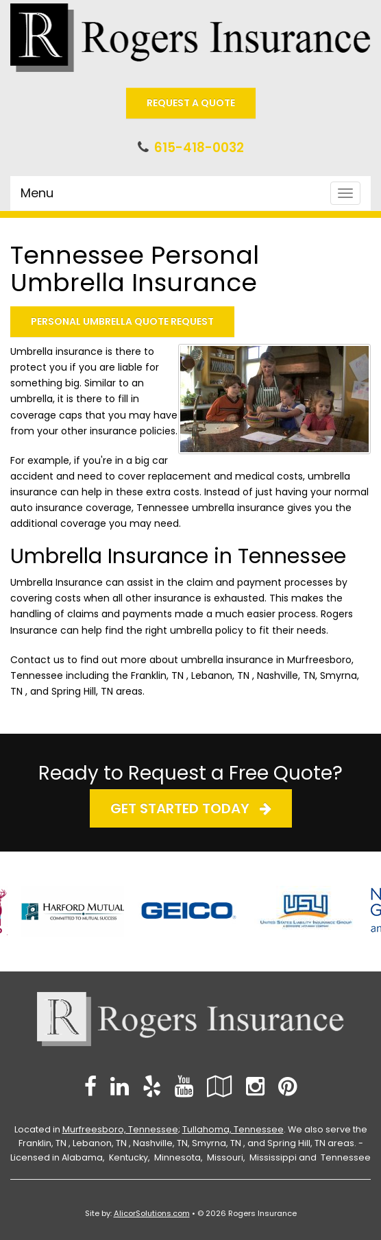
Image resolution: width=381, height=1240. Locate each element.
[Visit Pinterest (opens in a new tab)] (287, 1086)
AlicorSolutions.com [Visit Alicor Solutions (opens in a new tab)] (152, 1213)
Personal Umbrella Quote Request (122, 321)
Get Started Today (190, 808)
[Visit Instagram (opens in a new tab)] (255, 1086)
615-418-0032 (199, 147)
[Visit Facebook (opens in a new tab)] (90, 1086)
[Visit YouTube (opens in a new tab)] (184, 1086)
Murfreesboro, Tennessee (120, 1129)
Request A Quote (191, 103)
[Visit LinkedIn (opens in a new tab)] (119, 1086)
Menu (37, 192)
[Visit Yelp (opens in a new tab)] (152, 1086)
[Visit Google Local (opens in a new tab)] (219, 1086)
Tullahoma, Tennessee (233, 1129)
